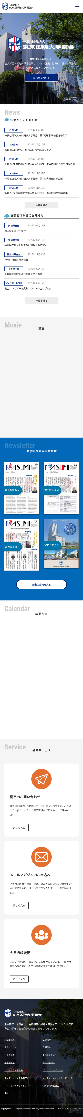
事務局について (41, 77)
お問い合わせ (49, 1062)
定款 (6, 1093)
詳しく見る (19, 827)
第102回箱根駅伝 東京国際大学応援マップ (27, 149)
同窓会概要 (9, 1039)
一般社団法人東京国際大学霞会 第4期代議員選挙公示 (33, 178)
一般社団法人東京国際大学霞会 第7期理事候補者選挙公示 (35, 135)
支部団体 (47, 1047)
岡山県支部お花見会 (15, 230)
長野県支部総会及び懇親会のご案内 (23, 274)
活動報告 (47, 1039)
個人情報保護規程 (51, 1085)
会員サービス (10, 1047)
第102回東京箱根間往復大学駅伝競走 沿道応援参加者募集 (36, 193)
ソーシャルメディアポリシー (17, 1085)
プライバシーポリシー (53, 1070)
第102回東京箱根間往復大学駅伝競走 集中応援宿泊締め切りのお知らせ (41, 164)
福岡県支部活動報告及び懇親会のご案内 (25, 245)
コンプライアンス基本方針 (16, 1077)
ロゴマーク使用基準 (13, 1070)
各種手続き (9, 1062)
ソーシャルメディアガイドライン (58, 1077)
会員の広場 (9, 1054)
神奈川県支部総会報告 (16, 259)
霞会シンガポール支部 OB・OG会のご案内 (27, 288)
